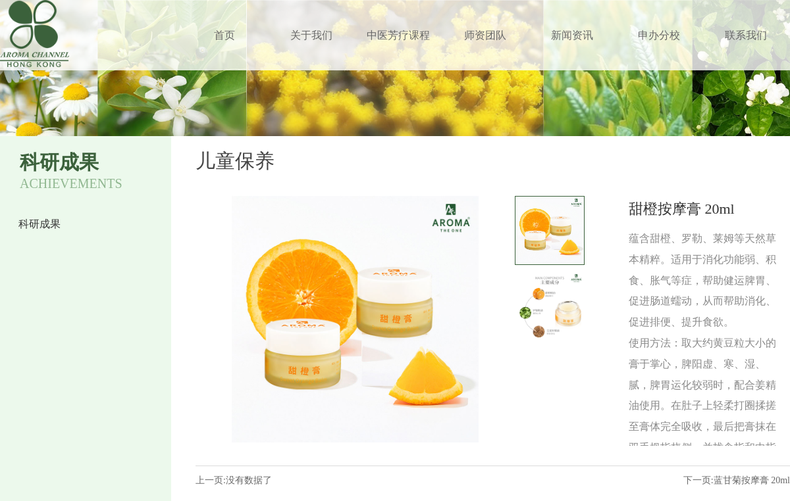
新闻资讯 (572, 35)
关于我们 (311, 35)
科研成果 (39, 223)
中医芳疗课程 (398, 35)
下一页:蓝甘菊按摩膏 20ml (736, 480)
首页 (224, 35)
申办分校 (659, 35)
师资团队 (485, 35)
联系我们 (746, 35)
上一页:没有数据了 (234, 480)
